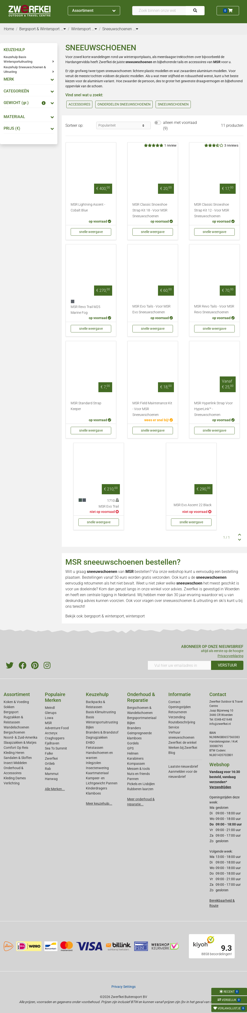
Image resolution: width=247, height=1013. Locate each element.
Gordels (133, 743)
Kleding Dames (15, 778)
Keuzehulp (97, 694)
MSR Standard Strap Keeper (86, 406)
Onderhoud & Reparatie (141, 697)
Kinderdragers (96, 788)
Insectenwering (97, 768)
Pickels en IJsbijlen (141, 784)
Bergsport (11, 712)
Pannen (133, 779)
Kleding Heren (14, 753)
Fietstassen (94, 748)
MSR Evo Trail (109, 506)
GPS (130, 748)
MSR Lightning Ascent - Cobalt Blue (88, 207)
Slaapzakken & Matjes (20, 742)
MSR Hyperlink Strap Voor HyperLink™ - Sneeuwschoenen (213, 409)
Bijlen (90, 727)
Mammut (52, 774)
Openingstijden (179, 707)
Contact (174, 702)
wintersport (135, 616)
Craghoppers (54, 738)
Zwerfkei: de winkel (182, 742)
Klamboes (93, 793)
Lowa (49, 718)
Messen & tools (138, 769)
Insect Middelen (15, 763)
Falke (49, 753)
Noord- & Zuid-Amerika (20, 737)
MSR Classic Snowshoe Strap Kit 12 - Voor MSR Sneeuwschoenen (211, 210)
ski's (222, 600)
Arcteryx (51, 733)
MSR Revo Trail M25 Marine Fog (85, 310)
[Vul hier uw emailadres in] (179, 665)
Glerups (50, 713)
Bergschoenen (14, 732)
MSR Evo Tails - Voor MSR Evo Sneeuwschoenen (151, 309)
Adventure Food (57, 728)
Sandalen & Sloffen (18, 758)
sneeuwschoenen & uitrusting (188, 600)
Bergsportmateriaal (141, 718)
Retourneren (177, 712)
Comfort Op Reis (16, 748)
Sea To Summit (56, 748)
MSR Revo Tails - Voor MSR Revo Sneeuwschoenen (214, 309)
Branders (134, 728)
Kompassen (136, 763)
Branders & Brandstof (102, 732)
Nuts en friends (138, 774)
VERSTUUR (227, 665)
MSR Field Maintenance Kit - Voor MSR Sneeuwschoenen (152, 409)
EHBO (90, 742)
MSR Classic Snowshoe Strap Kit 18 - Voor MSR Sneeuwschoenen (149, 210)
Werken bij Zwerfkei (182, 748)
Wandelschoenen (16, 727)
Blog (171, 753)
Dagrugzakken (97, 737)
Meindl (50, 708)
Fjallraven (52, 743)
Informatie (179, 694)
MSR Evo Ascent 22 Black (193, 505)
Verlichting (12, 783)
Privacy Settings (123, 987)
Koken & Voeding (16, 702)
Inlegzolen (93, 763)
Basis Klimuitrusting (101, 712)
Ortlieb (50, 763)
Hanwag (51, 779)
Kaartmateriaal (97, 773)
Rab (48, 769)
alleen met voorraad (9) (180, 125)
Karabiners (135, 758)
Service (173, 727)
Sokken (9, 707)
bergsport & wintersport (104, 616)
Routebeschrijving (181, 722)
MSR (129, 571)
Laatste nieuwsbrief (183, 766)
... (63, 29)
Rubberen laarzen (140, 789)
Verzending (176, 717)
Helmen (132, 753)
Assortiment (94, 10)
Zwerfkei (51, 758)
